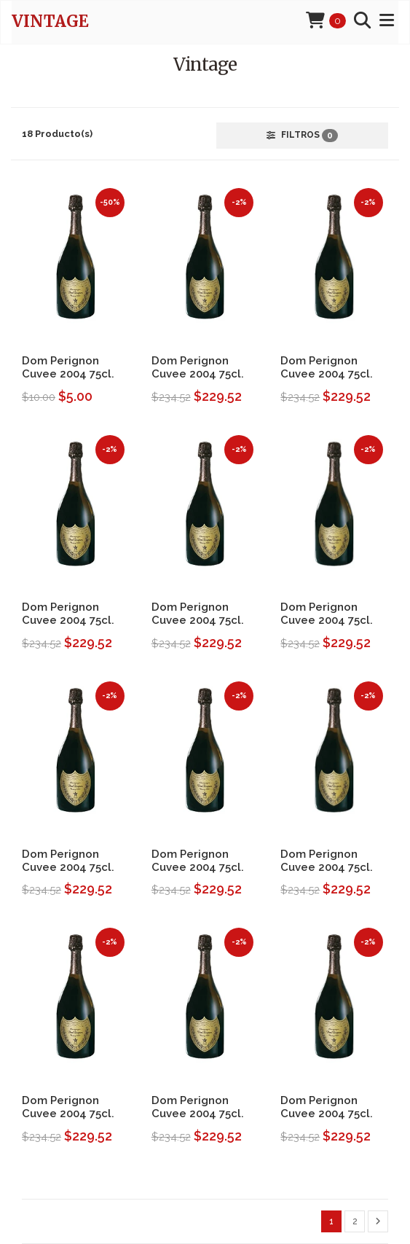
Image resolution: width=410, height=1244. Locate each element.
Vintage (50, 21)
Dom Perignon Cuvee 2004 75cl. (68, 367)
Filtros (302, 135)
